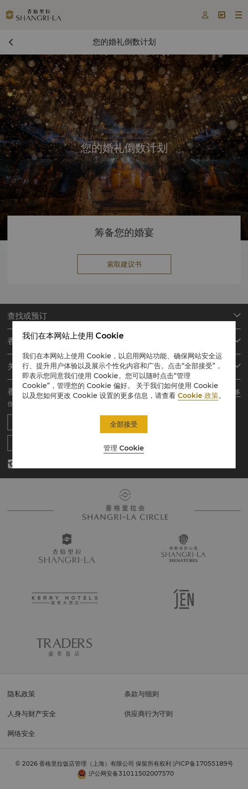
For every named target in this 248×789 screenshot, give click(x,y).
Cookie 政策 (198, 395)
